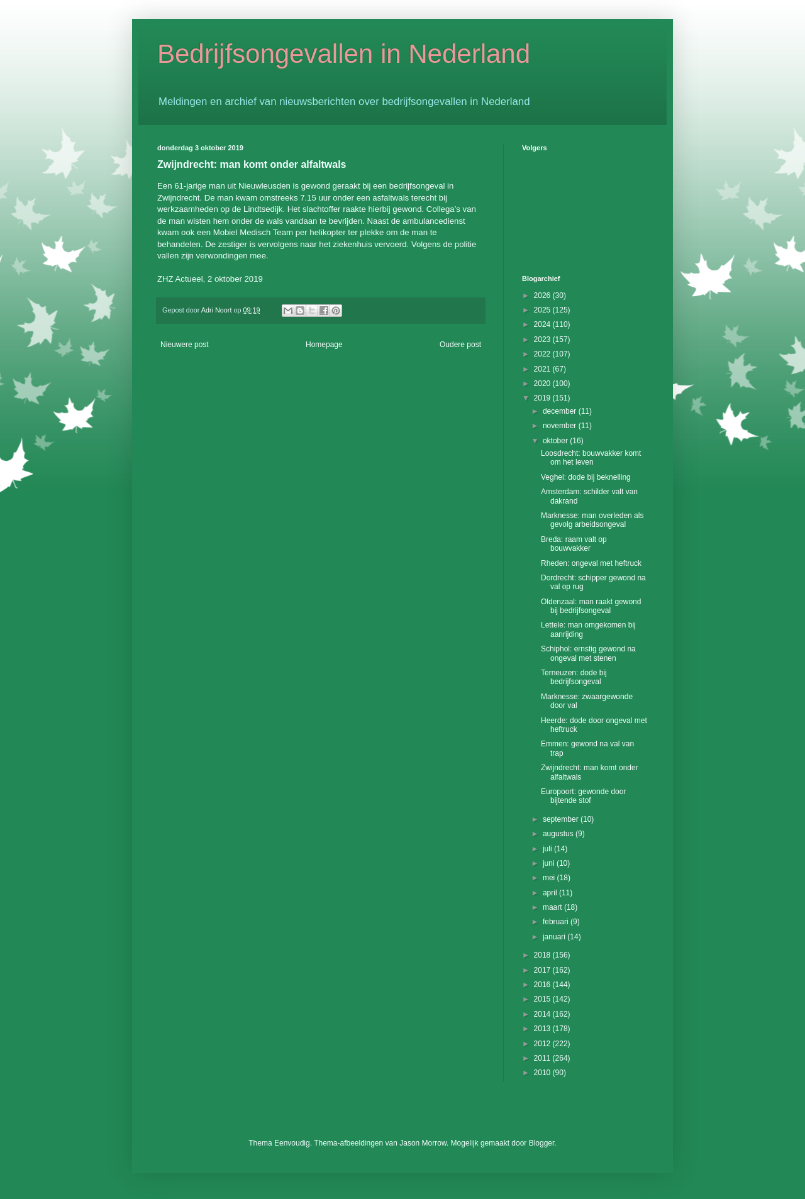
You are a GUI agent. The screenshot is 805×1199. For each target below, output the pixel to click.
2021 (543, 369)
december (561, 411)
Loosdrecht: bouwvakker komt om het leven (591, 458)
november (561, 425)
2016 (543, 984)
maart (553, 907)
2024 (543, 324)
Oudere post (460, 344)
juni (550, 863)
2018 (543, 955)
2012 (543, 1043)
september (561, 819)
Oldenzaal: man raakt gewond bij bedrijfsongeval (591, 606)
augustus (559, 833)
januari (555, 936)
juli (548, 848)
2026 (543, 295)
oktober (556, 440)
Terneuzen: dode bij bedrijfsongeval (574, 677)
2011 (543, 1058)
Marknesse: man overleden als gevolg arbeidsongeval (592, 520)
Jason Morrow (423, 1143)
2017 (543, 970)
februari (556, 921)
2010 (543, 1072)
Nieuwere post (184, 344)
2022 (543, 354)
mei (550, 877)
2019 (543, 398)
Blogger (542, 1143)
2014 (543, 1014)
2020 (543, 383)
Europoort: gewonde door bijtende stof (583, 796)
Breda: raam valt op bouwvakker (574, 544)
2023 (543, 339)
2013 (543, 1028)
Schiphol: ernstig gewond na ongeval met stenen (588, 653)
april (551, 892)
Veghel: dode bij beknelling (586, 477)
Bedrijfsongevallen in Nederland (343, 54)
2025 (543, 310)
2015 (543, 999)
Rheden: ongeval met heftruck (591, 563)
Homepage (324, 344)
